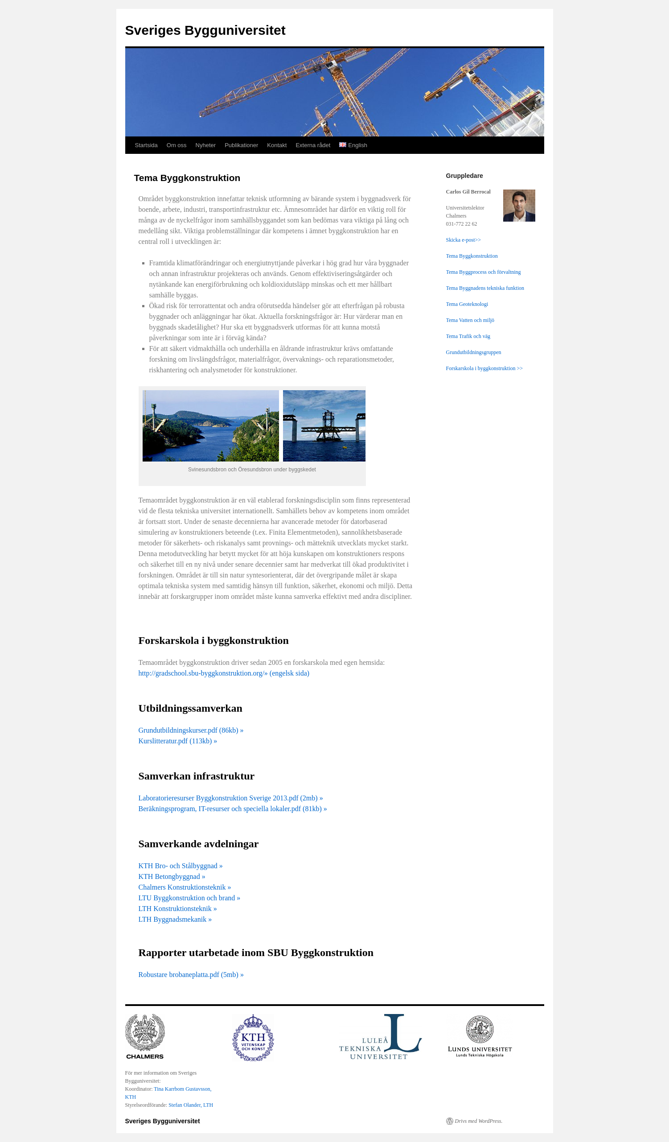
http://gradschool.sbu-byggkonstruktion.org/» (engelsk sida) (224, 673)
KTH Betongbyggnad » (172, 876)
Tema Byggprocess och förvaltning (483, 272)
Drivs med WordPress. (479, 1121)
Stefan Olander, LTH (190, 1105)
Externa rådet (313, 145)
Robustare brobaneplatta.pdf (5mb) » (191, 974)
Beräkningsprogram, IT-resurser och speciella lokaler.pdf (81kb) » (233, 808)
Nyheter (206, 145)
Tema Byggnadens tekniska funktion (485, 288)
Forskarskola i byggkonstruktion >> (484, 368)
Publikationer (241, 145)
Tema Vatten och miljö (470, 320)
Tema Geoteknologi (467, 304)
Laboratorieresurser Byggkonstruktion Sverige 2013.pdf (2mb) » (231, 798)
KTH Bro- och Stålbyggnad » (181, 866)
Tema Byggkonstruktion (472, 256)
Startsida (146, 145)
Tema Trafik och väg (468, 336)
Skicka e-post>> (463, 240)
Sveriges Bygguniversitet (205, 30)
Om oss (177, 145)
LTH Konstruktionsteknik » (178, 908)
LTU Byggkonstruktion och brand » (190, 898)
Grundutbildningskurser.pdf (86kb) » (191, 730)
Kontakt (277, 145)
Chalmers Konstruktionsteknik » (185, 887)
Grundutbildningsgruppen (473, 352)
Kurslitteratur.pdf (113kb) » (178, 741)
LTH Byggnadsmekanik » (175, 919)
